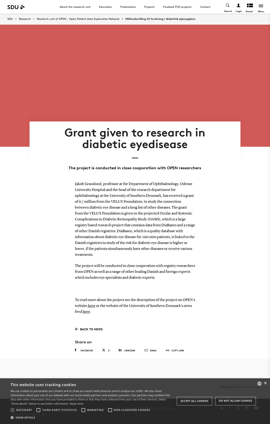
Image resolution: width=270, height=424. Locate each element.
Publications (128, 6)
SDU (10, 18)
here (91, 306)
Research (25, 18)
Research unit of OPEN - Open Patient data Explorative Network (78, 18)
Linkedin (127, 350)
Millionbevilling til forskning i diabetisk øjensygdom (160, 18)
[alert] (135, 401)
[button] (12, 410)
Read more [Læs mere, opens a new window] (76, 403)
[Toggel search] (228, 7)
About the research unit (75, 6)
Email (150, 350)
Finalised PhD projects (177, 6)
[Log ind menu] (239, 7)
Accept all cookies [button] (194, 401)
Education (105, 6)
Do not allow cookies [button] (235, 401)
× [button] (265, 383)
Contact (205, 6)
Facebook (84, 350)
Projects (149, 6)
